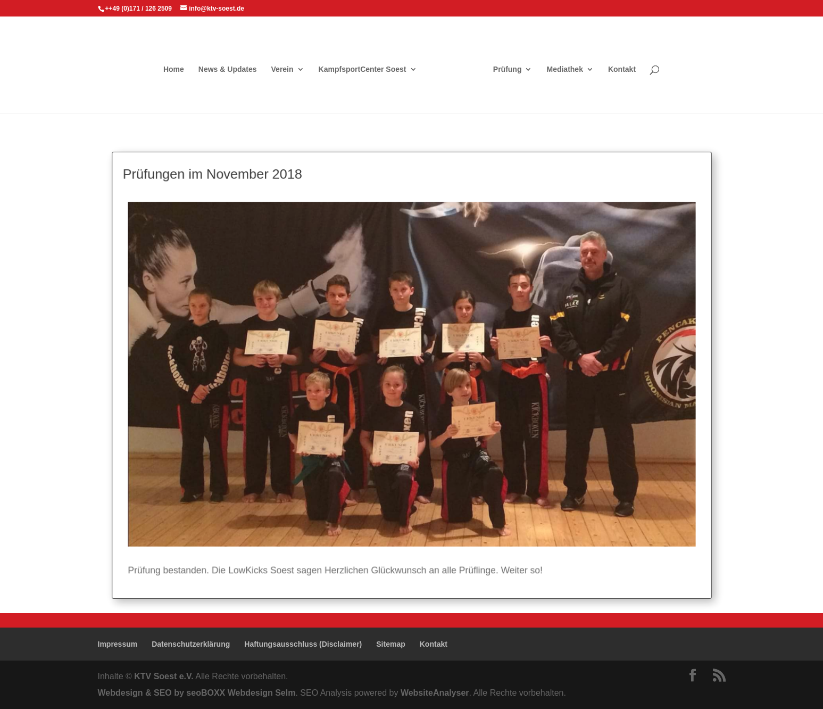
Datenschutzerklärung (191, 644)
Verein (282, 69)
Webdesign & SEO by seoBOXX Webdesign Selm (197, 692)
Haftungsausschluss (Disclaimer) (303, 644)
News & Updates (227, 69)
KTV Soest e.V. (163, 676)
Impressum (118, 644)
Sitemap (390, 644)
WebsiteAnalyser (435, 692)
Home (173, 69)
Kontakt (622, 69)
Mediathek (564, 69)
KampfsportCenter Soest (362, 69)
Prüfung (507, 69)
